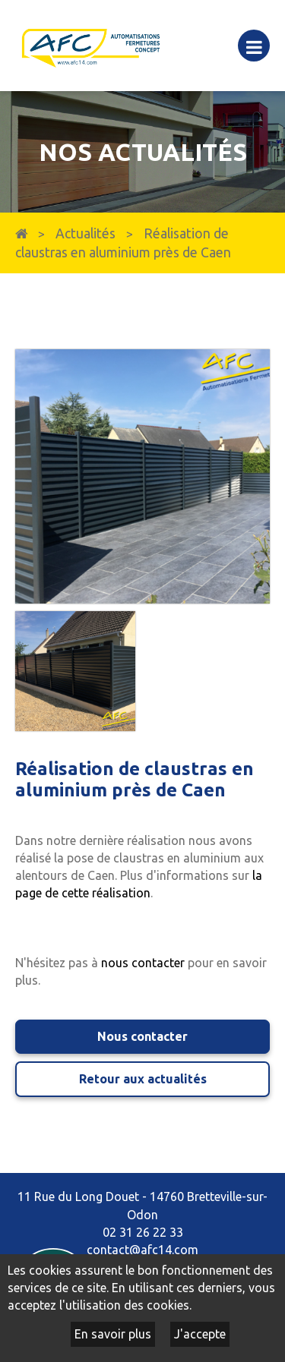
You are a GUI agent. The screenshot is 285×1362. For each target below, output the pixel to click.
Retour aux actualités (143, 1079)
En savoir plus (112, 1334)
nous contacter (143, 962)
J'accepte (200, 1334)
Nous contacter (142, 1036)
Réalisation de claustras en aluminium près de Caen (123, 243)
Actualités (85, 233)
